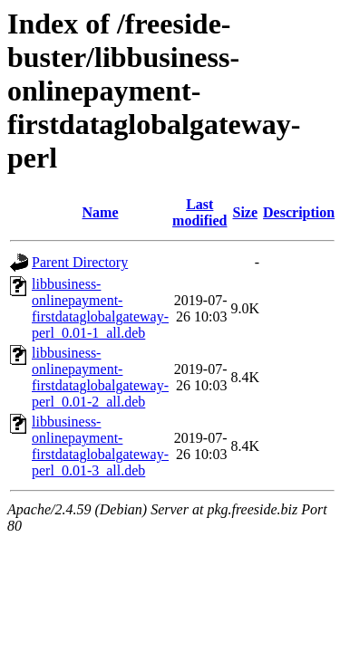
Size (245, 212)
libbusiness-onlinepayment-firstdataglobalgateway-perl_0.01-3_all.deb (100, 446)
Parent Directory (80, 262)
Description (299, 212)
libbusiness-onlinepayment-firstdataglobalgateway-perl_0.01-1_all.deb (100, 308)
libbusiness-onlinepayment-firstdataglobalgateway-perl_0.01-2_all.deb (100, 377)
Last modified (199, 212)
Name (101, 212)
